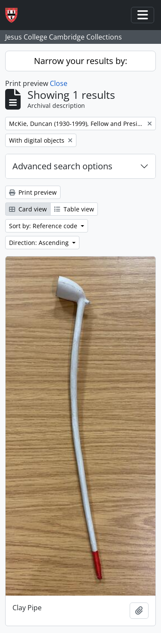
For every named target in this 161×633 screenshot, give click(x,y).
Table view (74, 209)
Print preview (33, 192)
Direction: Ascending (39, 243)
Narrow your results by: (80, 61)
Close (58, 83)
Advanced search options (62, 166)
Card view (28, 209)
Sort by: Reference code (44, 226)
